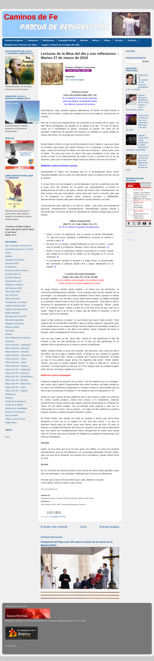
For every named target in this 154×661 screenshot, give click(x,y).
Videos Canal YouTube (15, 419)
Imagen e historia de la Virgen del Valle (60, 45)
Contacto (132, 40)
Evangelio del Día (67, 40)
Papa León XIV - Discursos (17, 373)
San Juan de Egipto (75, 79)
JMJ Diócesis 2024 (13, 288)
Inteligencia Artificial (14, 284)
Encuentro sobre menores (16, 270)
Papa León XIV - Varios (15, 387)
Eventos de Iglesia (14, 40)
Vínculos (119, 40)
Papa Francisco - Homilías (17, 352)
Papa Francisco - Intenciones (18, 355)
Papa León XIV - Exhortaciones (19, 376)
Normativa (9, 330)
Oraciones (9, 341)
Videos (107, 40)
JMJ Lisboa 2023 (12, 291)
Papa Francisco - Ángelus (16, 366)
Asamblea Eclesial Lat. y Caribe (19, 249)
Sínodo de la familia (14, 405)
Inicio (83, 526)
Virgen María (11, 422)
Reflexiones (48, 40)
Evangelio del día (58, 516)
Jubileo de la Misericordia (16, 309)
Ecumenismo (11, 267)
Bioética (8, 256)
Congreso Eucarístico (14, 260)
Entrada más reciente (54, 526)
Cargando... (131, 232)
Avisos (8, 253)
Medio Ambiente (12, 313)
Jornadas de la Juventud (16, 302)
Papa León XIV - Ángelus (16, 391)
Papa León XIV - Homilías (16, 380)
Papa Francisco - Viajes (15, 362)
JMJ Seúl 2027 (11, 295)
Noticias (84, 40)
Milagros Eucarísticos (14, 323)
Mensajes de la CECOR (15, 316)
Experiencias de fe (13, 281)
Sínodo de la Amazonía (15, 401)
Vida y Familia (11, 415)
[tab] (132, 185)
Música (95, 40)
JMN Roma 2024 (12, 299)
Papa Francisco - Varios (15, 359)
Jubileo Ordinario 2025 (15, 306)
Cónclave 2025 (12, 263)
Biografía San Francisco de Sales (20, 45)
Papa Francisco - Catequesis (18, 345)
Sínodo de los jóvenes (15, 412)
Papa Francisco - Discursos (17, 348)
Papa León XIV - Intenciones (18, 384)
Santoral (9, 398)
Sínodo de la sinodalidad (16, 408)
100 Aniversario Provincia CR (18, 245)
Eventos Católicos (13, 277)
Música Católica (12, 327)
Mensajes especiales (14, 320)
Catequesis (32, 40)
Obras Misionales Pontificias (17, 338)
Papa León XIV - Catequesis (17, 369)
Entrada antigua (109, 526)
